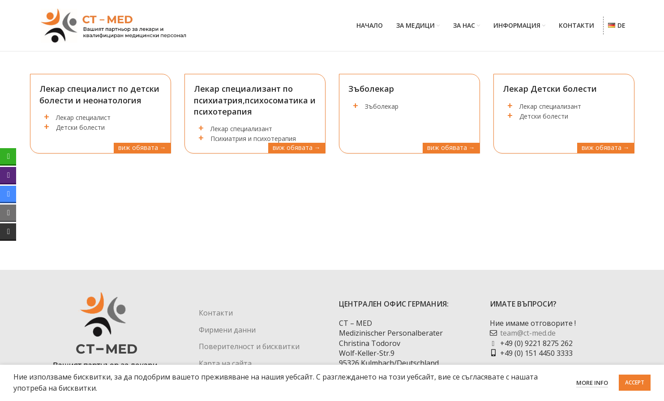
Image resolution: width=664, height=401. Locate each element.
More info (592, 383)
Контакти (216, 313)
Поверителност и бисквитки (249, 347)
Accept (634, 382)
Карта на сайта (225, 363)
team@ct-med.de (528, 333)
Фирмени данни (227, 330)
